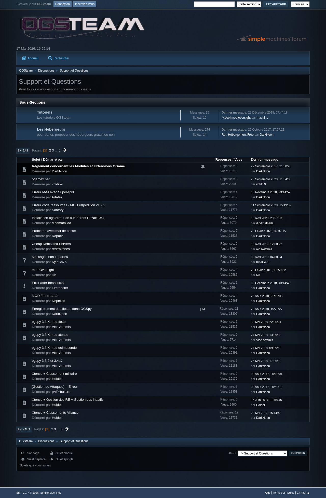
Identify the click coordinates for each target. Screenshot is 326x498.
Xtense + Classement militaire (54, 374)
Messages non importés (50, 257)
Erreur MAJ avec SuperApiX (53, 192)
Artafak (57, 197)
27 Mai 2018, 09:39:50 (266, 348)
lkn (54, 275)
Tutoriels (44, 112)
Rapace (58, 236)
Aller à (232, 453)
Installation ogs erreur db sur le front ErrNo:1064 (68, 218)
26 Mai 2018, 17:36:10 (266, 361)
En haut (24, 429)
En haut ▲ (303, 492)
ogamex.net (41, 179)
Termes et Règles (283, 492)
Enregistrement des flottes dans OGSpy (62, 309)
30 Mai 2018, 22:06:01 (266, 322)
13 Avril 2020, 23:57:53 (266, 218)
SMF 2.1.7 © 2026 (27, 492)
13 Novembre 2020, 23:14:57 (270, 192)
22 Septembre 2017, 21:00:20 (271, 166)
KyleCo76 (59, 262)
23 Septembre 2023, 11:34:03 (271, 179)
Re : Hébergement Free (238, 134)
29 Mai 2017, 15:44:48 (266, 413)
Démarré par (53, 159)
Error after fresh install (48, 283)
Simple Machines (50, 492)
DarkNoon (267, 134)
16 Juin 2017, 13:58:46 (266, 400)
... (57, 150)
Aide (267, 492)
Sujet (36, 159)
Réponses (223, 159)
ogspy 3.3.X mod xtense (50, 335)
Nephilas (58, 301)
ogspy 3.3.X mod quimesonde (54, 348)
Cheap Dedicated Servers (51, 244)
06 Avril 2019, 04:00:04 (266, 257)
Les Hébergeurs (51, 129)
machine (262, 117)
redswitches (61, 249)
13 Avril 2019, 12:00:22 (266, 244)
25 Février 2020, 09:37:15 (268, 231)
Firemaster (60, 288)
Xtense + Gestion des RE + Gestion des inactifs (68, 400)
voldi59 (57, 184)
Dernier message (264, 159)
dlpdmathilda (61, 223)
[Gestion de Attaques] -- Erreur (55, 387)
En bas (23, 150)
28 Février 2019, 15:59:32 (268, 270)
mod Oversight (43, 270)
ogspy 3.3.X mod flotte (49, 322)
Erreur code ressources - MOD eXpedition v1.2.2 (68, 205)
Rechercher (58, 58)
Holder (57, 379)
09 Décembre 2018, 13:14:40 (270, 283)
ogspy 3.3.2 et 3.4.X (47, 361)
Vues (238, 159)
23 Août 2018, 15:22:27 (266, 309)
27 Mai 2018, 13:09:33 (266, 335)
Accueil (30, 58)
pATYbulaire (61, 392)
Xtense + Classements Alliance (55, 412)
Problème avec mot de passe (54, 231)
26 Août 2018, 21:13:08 (266, 296)
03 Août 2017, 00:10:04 (266, 374)
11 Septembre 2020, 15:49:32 (271, 205)
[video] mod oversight (236, 117)
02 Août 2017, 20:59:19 (266, 387)
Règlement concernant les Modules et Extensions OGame (78, 166)
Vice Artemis (61, 327)
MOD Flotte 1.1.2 (45, 296)
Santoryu (58, 210)
